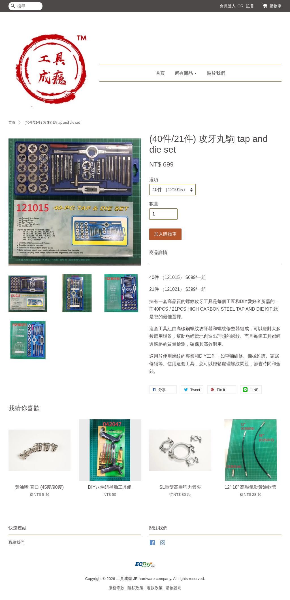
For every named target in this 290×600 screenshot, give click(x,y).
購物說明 (174, 588)
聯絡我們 (16, 542)
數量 (153, 203)
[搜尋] (25, 6)
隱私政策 (135, 588)
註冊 (250, 6)
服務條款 (116, 588)
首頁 (160, 73)
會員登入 (228, 6)
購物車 (276, 6)
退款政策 (155, 588)
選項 (153, 179)
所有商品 (186, 73)
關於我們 (216, 73)
